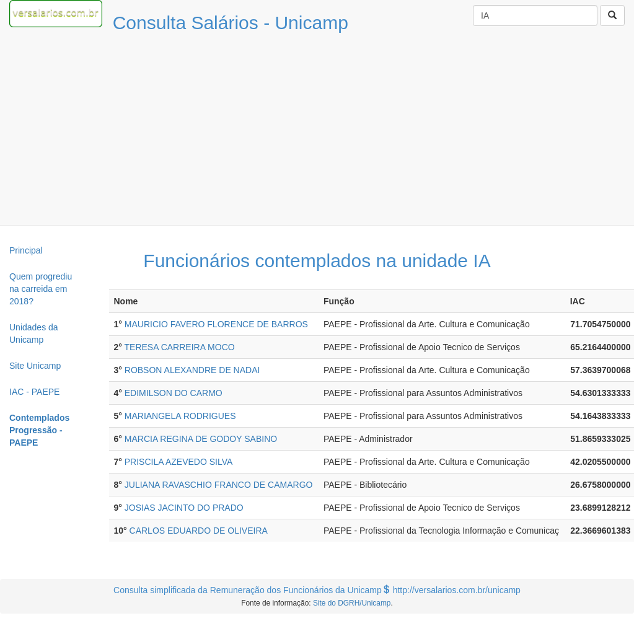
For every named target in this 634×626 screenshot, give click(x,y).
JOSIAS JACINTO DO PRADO (184, 508)
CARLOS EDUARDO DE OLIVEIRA (199, 531)
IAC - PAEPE (34, 392)
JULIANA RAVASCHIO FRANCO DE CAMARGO (219, 485)
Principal (26, 250)
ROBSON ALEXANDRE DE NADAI (192, 370)
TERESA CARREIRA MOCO (180, 347)
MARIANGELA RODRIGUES (180, 416)
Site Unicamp (35, 366)
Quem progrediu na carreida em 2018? (40, 288)
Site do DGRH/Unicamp (352, 603)
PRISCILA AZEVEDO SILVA (179, 462)
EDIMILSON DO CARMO (173, 393)
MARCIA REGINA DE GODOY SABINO (201, 439)
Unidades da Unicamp (33, 333)
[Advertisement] (317, 132)
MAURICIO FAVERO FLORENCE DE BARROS (216, 324)
